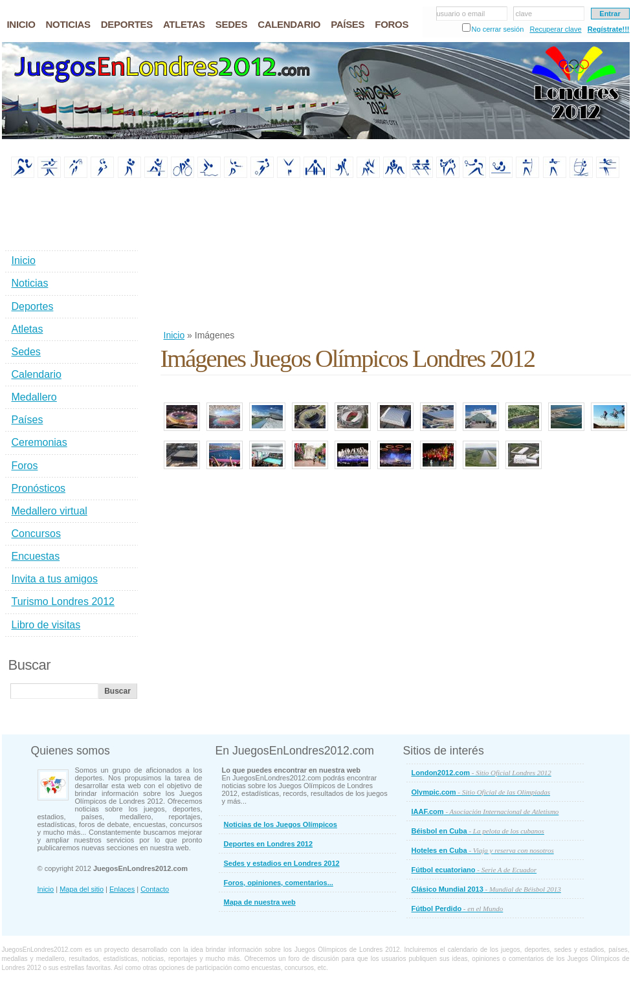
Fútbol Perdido (458, 908)
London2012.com (481, 773)
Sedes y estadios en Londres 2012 (282, 863)
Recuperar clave (555, 29)
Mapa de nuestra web (260, 902)
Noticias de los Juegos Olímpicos (280, 824)
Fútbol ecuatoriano (474, 870)
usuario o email (461, 13)
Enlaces (122, 889)
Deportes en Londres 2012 (268, 844)
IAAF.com (485, 811)
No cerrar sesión (498, 29)
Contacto (154, 889)
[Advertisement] (228, 255)
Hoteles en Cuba (483, 850)
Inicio (174, 335)
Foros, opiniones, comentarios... (278, 883)
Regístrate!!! (609, 29)
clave (524, 13)
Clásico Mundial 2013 (486, 889)
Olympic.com (481, 792)
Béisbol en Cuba (478, 831)
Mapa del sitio (82, 889)
